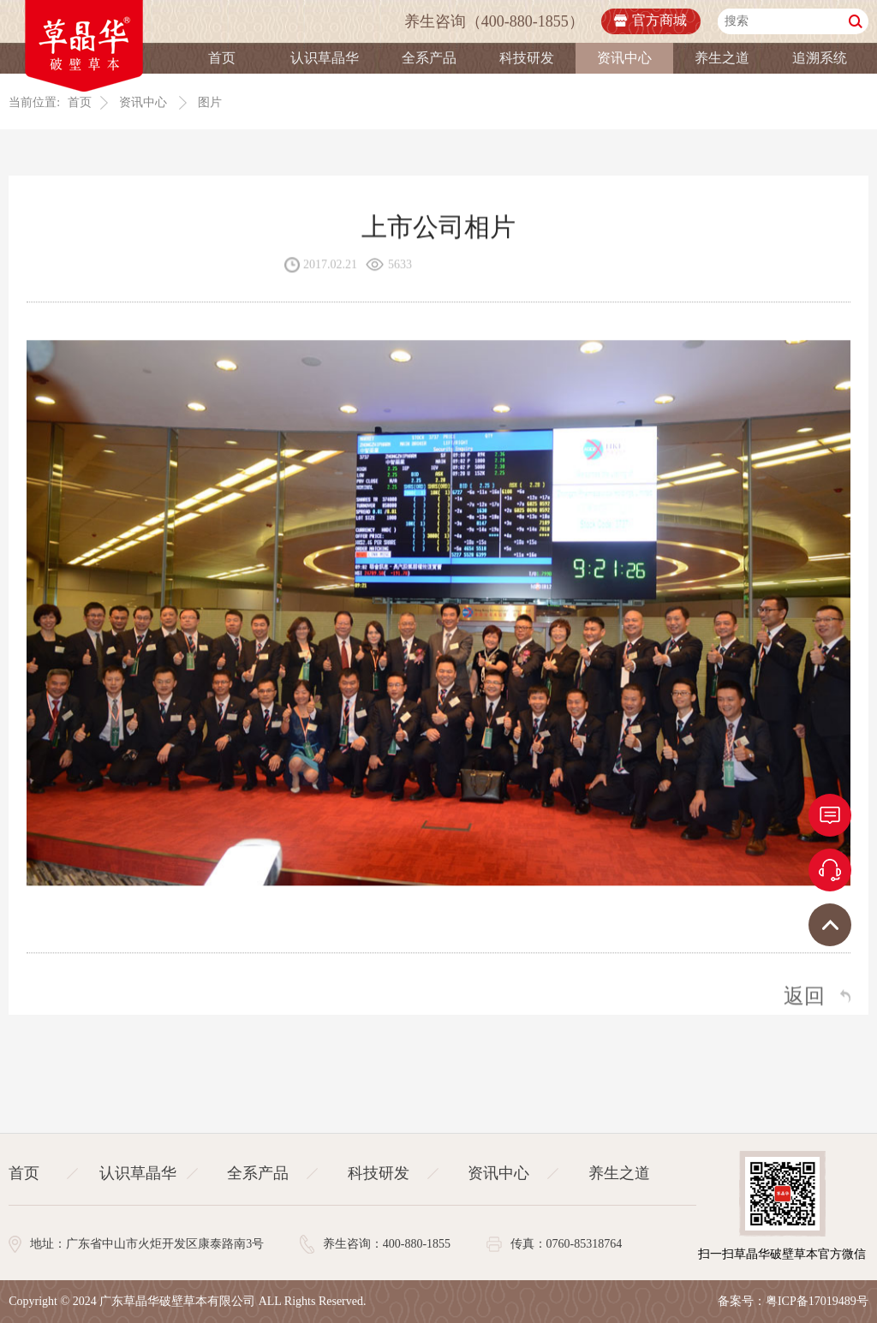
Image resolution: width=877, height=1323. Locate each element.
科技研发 (526, 58)
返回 (804, 997)
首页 (222, 58)
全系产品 (429, 58)
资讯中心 (624, 58)
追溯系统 (819, 58)
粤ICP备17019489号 (817, 1301)
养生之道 (722, 58)
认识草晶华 (324, 58)
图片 (210, 102)
